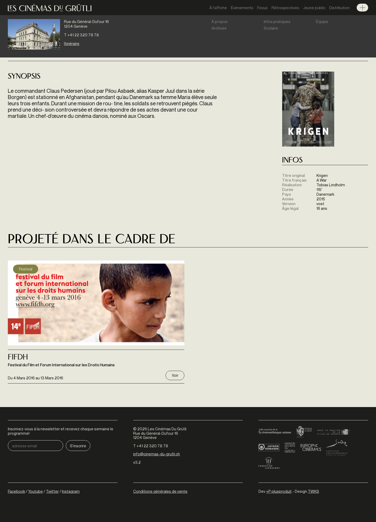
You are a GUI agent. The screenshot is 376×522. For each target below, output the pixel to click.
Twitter (52, 491)
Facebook (16, 491)
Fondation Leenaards (268, 463)
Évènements (242, 7)
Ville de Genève (333, 432)
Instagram (71, 491)
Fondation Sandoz (336, 447)
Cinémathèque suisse (274, 432)
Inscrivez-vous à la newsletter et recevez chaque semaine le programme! (60, 431)
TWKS (313, 491)
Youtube (35, 491)
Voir (175, 375)
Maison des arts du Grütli (290, 447)
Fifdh (18, 358)
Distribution (339, 7)
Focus (262, 7)
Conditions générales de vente (160, 491)
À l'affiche (218, 7)
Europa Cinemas (310, 447)
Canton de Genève (304, 432)
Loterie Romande (268, 447)
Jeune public (314, 7)
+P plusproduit (279, 491)
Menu (362, 7)
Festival (25, 268)
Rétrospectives (285, 7)
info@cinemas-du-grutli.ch (156, 453)
